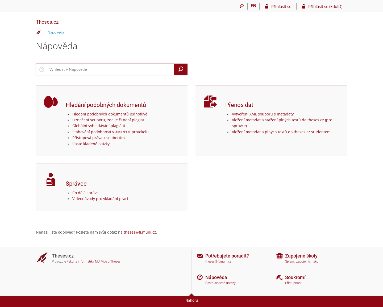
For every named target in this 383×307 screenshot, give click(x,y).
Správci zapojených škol (302, 261)
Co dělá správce (86, 192)
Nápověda (56, 32)
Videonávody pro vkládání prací (100, 198)
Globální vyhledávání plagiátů (98, 125)
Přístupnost (293, 283)
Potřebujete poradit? (227, 256)
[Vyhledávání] (242, 6)
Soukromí (295, 277)
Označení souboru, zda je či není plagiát (108, 119)
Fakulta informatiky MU (83, 261)
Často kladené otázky (91, 143)
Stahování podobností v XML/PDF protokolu (110, 131)
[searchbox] (110, 69)
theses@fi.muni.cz (140, 232)
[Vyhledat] (181, 69)
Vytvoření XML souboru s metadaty (263, 114)
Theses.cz (47, 22)
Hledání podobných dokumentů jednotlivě (109, 114)
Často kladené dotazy (220, 283)
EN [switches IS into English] (253, 6)
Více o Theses (110, 261)
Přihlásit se (281, 6)
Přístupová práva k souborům (98, 137)
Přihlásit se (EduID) (325, 6)
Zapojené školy (301, 256)
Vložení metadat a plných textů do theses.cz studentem (281, 131)
